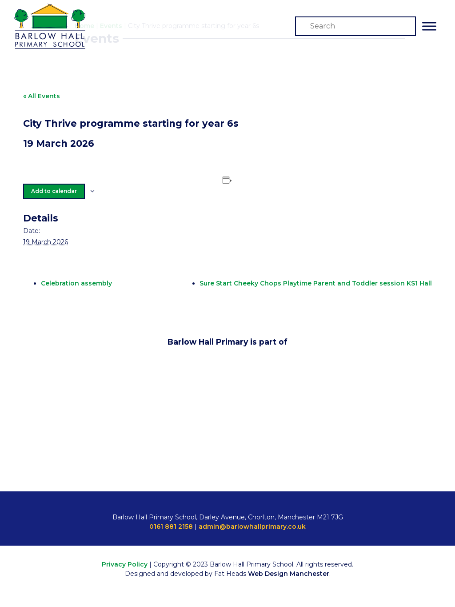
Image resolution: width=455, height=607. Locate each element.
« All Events (41, 96)
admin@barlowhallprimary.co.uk (252, 527)
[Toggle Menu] (429, 26)
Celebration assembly (76, 283)
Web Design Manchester (288, 574)
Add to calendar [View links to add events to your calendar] (54, 191)
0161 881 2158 (171, 527)
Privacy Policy (125, 564)
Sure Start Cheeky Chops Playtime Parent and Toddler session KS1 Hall (316, 283)
